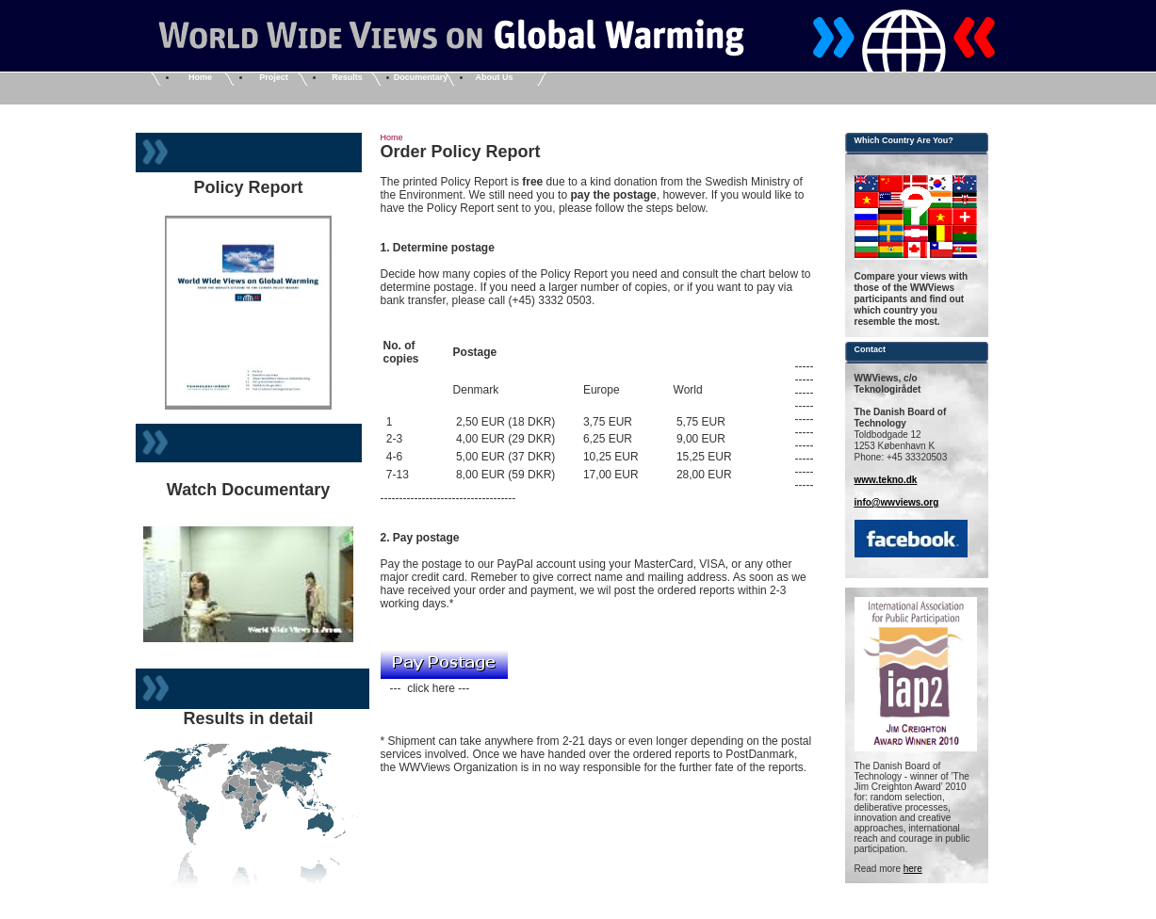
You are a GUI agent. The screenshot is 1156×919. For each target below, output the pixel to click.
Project (273, 77)
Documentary (421, 77)
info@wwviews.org (897, 502)
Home (200, 77)
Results (347, 77)
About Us (494, 77)
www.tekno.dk (886, 480)
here (913, 868)
